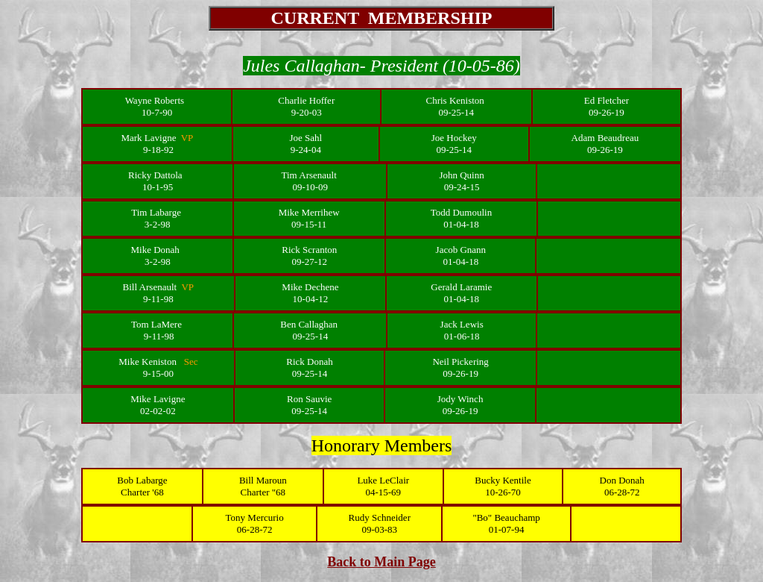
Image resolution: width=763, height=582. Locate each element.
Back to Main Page (381, 561)
